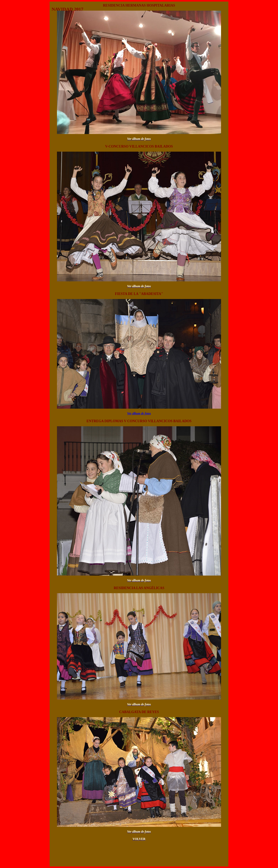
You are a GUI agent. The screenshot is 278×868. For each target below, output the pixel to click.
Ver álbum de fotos (139, 413)
